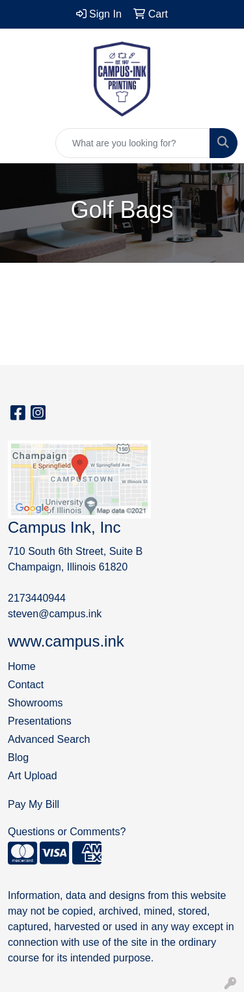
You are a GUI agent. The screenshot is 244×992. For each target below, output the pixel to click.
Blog (18, 757)
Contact (26, 684)
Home (22, 666)
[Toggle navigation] (20, 143)
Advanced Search (49, 739)
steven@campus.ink (55, 613)
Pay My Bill (33, 804)
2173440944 (37, 598)
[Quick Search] (132, 143)
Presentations (40, 721)
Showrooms (35, 702)
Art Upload (32, 775)
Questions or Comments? (67, 831)
